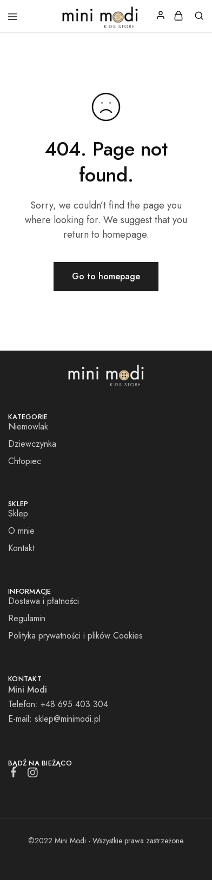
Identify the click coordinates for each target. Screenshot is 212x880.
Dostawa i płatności (43, 601)
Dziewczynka (32, 444)
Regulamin (26, 618)
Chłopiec (24, 461)
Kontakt (21, 548)
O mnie (21, 531)
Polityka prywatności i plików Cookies (75, 635)
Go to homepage (106, 276)
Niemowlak (28, 426)
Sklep (18, 513)
